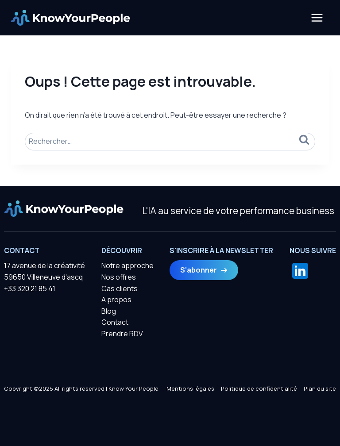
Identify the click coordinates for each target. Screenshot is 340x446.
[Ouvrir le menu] (316, 17)
